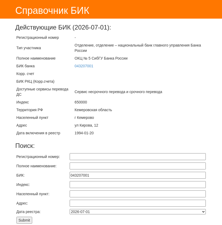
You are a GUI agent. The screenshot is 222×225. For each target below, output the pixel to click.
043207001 (84, 66)
